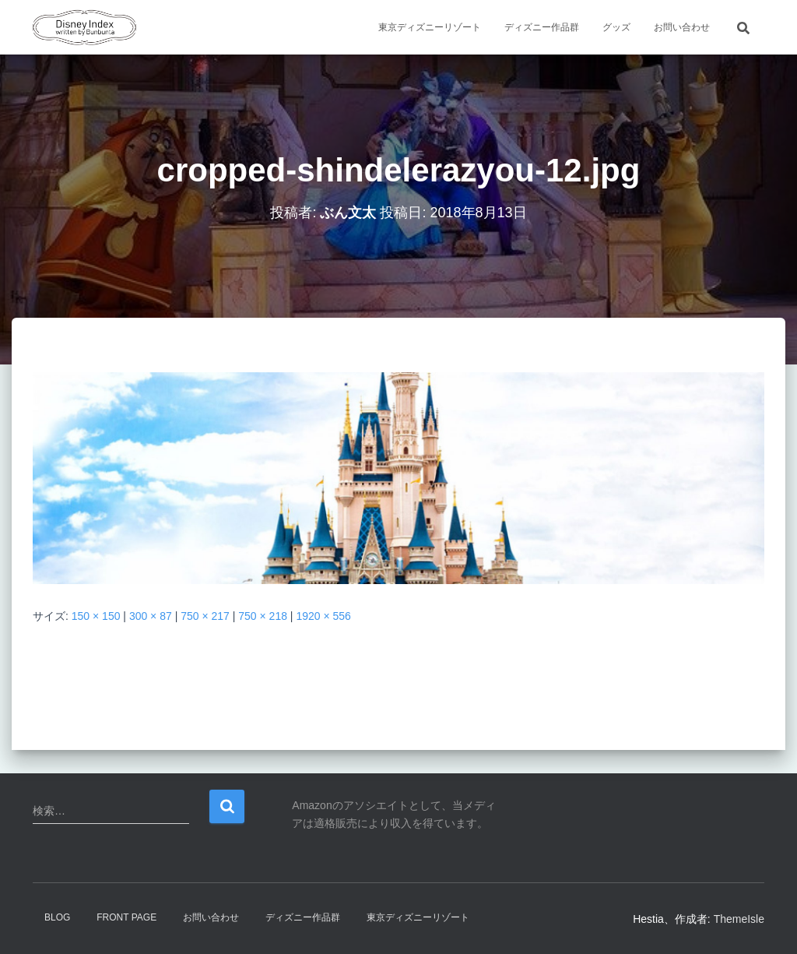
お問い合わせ (682, 27)
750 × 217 (205, 616)
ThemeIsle (739, 919)
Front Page (126, 917)
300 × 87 (150, 616)
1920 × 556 (323, 616)
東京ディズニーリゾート (429, 27)
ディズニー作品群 (541, 27)
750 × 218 (262, 616)
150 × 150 (96, 616)
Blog (57, 917)
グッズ (616, 27)
